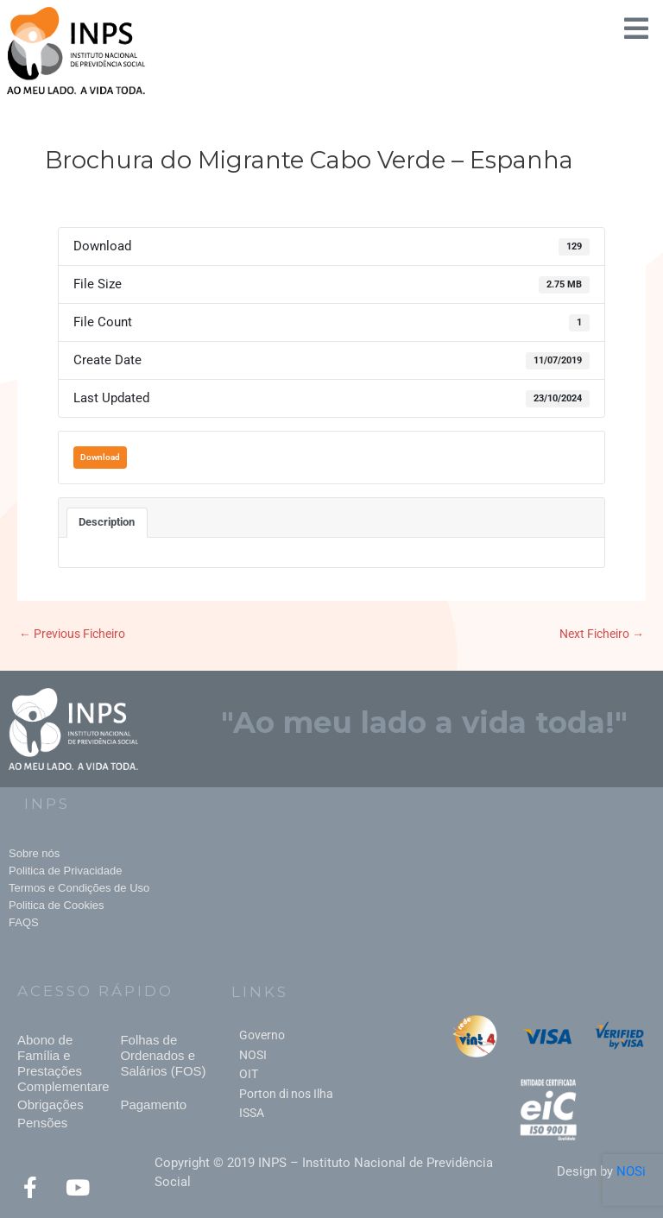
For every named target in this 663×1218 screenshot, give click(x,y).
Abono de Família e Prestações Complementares (66, 1063)
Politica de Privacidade (66, 870)
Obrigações (50, 1104)
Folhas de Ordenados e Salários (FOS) (162, 1055)
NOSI (253, 1055)
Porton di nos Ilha (286, 1094)
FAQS (24, 922)
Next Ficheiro (601, 634)
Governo (262, 1035)
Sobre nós (34, 853)
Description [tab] (107, 521)
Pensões (42, 1122)
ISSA (251, 1113)
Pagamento (153, 1104)
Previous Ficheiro (72, 634)
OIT (248, 1074)
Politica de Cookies (56, 905)
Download (100, 457)
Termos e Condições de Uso (79, 887)
